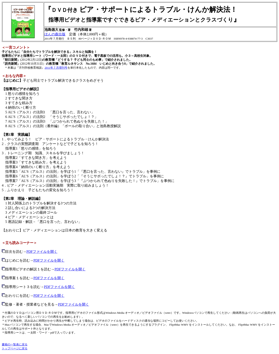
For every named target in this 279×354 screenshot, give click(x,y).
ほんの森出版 (54, 34)
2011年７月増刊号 (56, 67)
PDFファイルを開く (41, 251)
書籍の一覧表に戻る (14, 344)
